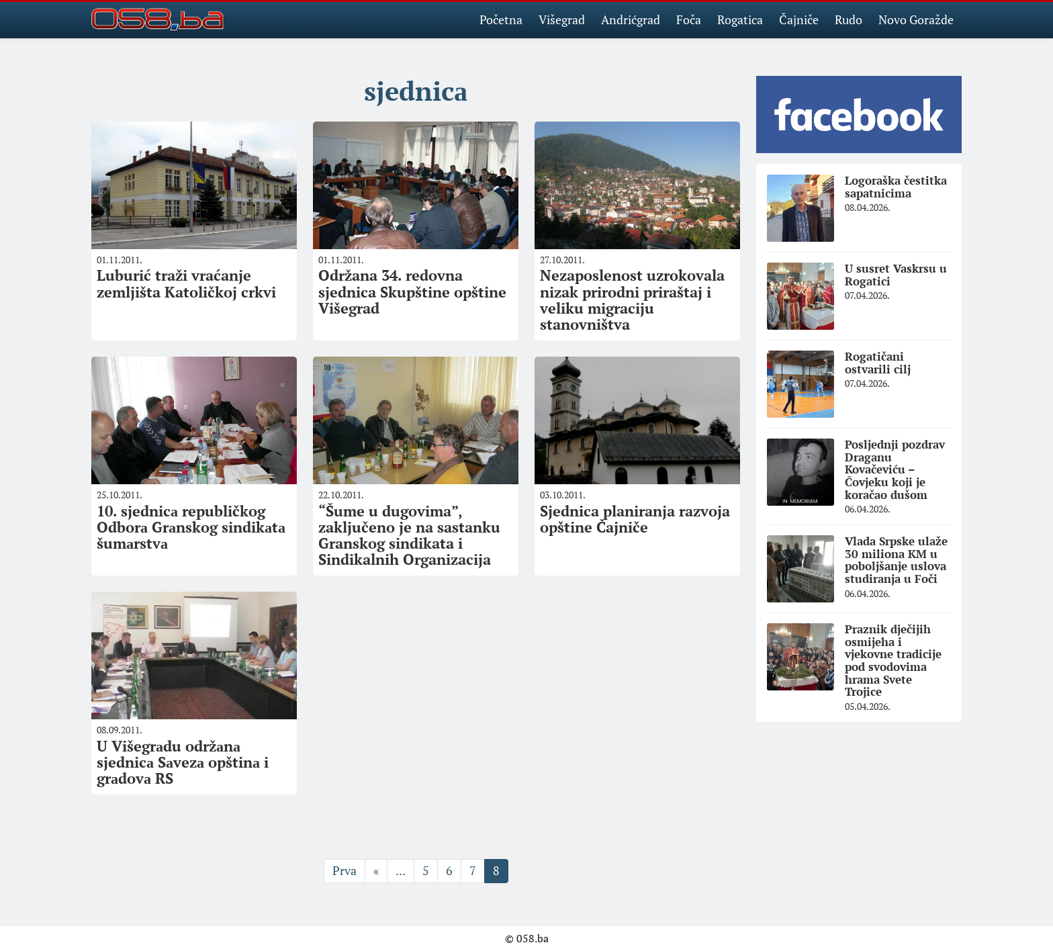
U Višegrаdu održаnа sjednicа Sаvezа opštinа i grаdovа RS (183, 762)
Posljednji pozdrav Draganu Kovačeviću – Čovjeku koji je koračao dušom (895, 469)
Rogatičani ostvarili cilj (878, 363)
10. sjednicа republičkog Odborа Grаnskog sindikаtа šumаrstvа (191, 527)
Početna (500, 19)
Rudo (848, 19)
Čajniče (799, 19)
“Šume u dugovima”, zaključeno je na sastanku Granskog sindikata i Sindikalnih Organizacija (409, 535)
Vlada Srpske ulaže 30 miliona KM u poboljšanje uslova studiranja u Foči (896, 559)
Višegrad (562, 19)
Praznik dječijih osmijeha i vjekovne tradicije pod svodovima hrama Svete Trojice (893, 660)
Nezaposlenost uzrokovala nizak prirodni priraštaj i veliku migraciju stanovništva (632, 299)
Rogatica (740, 19)
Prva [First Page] (344, 870)
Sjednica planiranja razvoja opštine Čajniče (635, 519)
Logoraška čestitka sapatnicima (896, 187)
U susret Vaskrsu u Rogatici (896, 275)
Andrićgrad (630, 19)
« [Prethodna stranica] (376, 870)
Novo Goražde (916, 19)
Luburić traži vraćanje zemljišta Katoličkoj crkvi (186, 283)
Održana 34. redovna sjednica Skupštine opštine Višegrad (412, 291)
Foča (688, 19)
